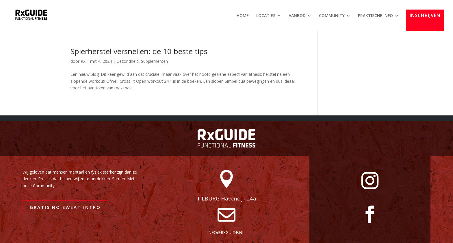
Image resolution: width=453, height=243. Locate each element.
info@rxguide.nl (225, 232)
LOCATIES (265, 16)
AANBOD (297, 16)
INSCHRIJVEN (425, 16)
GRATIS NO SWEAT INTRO (65, 207)
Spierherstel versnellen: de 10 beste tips (138, 51)
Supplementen (154, 61)
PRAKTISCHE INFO (375, 16)
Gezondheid (127, 61)
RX (83, 61)
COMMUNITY (332, 16)
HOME (243, 16)
